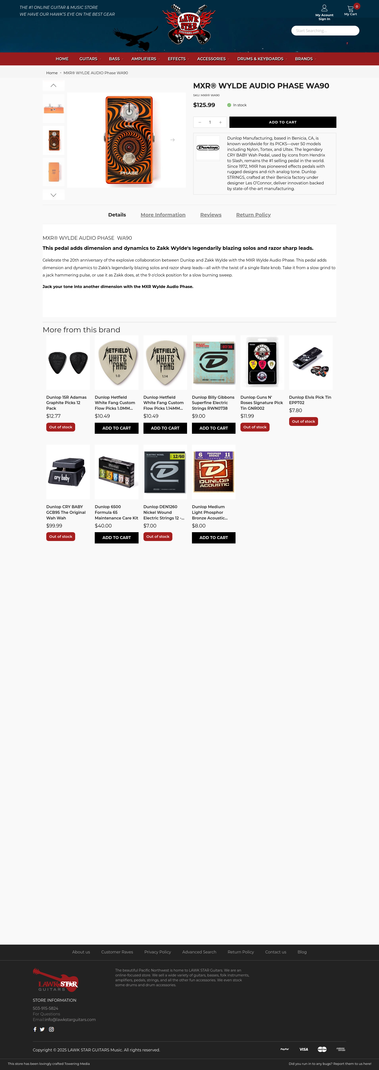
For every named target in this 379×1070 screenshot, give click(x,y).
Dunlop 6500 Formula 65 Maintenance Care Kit (116, 512)
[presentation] (172, 140)
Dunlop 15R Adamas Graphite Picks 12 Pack (66, 403)
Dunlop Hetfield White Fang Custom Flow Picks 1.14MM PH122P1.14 (163, 403)
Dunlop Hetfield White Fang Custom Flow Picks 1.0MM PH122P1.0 (115, 403)
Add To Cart (283, 122)
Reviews (211, 215)
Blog (302, 952)
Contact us (275, 952)
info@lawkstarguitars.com (70, 1019)
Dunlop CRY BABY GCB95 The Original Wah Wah (66, 512)
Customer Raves (117, 952)
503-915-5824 (45, 1008)
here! (367, 1064)
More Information (163, 215)
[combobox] (325, 31)
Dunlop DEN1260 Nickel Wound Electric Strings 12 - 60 (162, 513)
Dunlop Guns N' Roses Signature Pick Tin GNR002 (261, 403)
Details (117, 215)
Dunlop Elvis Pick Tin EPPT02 (310, 400)
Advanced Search (199, 952)
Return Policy (253, 215)
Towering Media (77, 1064)
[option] (54, 140)
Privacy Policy (157, 952)
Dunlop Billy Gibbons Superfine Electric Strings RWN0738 (213, 403)
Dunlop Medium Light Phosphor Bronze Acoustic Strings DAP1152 (208, 513)
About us (81, 952)
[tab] (117, 214)
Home (62, 59)
